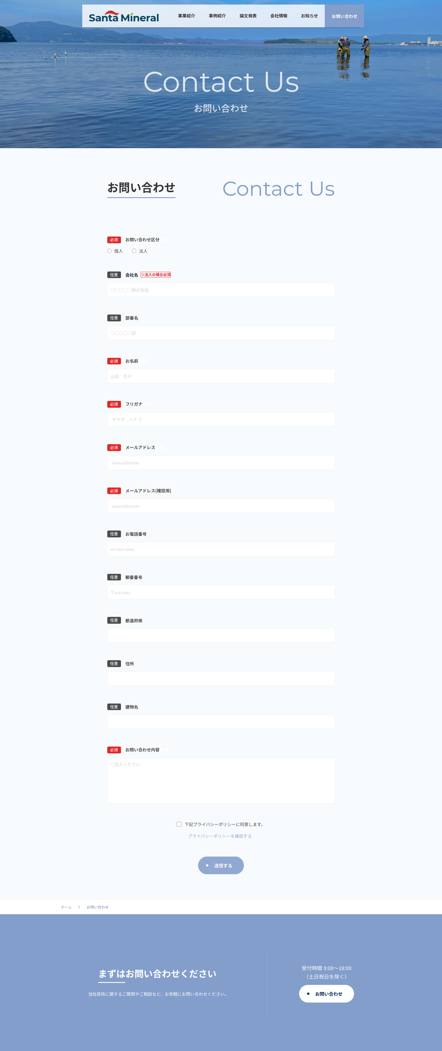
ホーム (66, 907)
